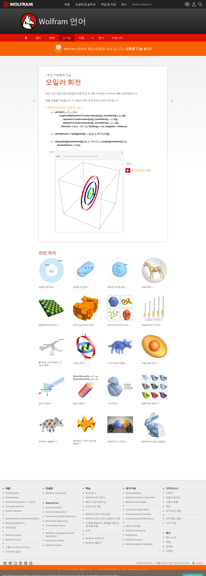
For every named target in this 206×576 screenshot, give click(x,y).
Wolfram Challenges (136, 501)
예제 (52, 37)
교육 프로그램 (93, 506)
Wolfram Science (134, 539)
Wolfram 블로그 (94, 542)
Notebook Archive (55, 540)
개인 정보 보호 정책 (178, 563)
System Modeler (13, 510)
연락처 (169, 546)
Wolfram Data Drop (136, 530)
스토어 (169, 492)
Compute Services (14, 506)
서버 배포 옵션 (13, 551)
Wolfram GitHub (54, 545)
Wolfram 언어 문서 (95, 497)
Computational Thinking (138, 514)
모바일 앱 (10, 527)
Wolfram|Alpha (133, 492)
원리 (38, 37)
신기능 (66, 37)
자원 (81, 37)
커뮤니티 (117, 37)
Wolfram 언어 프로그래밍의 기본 (103, 518)
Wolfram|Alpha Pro (15, 523)
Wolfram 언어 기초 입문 (98, 514)
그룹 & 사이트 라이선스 (17, 547)
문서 (101, 37)
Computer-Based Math (137, 509)
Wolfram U (91, 492)
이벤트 (169, 550)
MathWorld (131, 535)
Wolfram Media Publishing (139, 544)
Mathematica (12, 497)
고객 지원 (171, 523)
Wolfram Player (13, 539)
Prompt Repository (55, 525)
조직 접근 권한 (173, 510)
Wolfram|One (12, 492)
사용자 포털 (172, 501)
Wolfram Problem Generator (140, 497)
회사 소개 (171, 537)
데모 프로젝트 (133, 526)
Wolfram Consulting (56, 492)
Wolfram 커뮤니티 (95, 538)
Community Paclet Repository (61, 516)
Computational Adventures (140, 518)
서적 (88, 530)
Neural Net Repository (57, 520)
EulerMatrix (111, 93)
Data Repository (54, 507)
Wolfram (148, 563)
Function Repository (56, 511)
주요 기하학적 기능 (59, 75)
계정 (168, 506)
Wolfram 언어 (63, 21)
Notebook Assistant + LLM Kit (20, 501)
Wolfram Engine (13, 535)
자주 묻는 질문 (173, 518)
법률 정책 (161, 563)
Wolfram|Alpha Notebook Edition (22, 518)
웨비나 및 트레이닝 (96, 501)
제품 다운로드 (173, 497)
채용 (168, 541)
